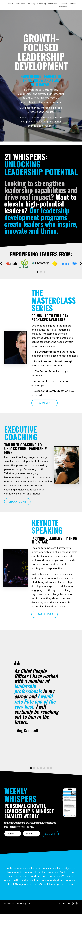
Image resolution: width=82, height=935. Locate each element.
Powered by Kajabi (71, 929)
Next (81, 263)
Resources (52, 3)
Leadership (20, 3)
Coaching (31, 3)
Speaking (41, 3)
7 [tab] (51, 785)
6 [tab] (48, 785)
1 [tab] (38, 272)
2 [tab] (41, 272)
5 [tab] (44, 785)
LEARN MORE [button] (44, 403)
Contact (72, 3)
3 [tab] (44, 272)
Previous (1, 263)
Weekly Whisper (63, 5)
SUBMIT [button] (50, 850)
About (10, 3)
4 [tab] (41, 785)
